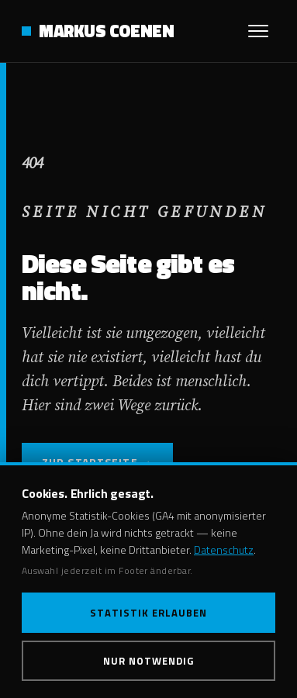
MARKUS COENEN (106, 31)
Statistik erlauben (149, 612)
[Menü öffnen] (258, 31)
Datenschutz (224, 549)
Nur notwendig (149, 661)
